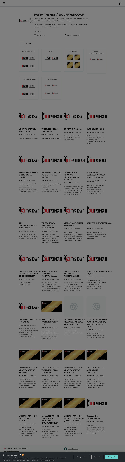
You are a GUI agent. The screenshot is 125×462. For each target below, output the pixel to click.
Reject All (97, 459)
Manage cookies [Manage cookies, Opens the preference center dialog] (81, 459)
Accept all (111, 459)
